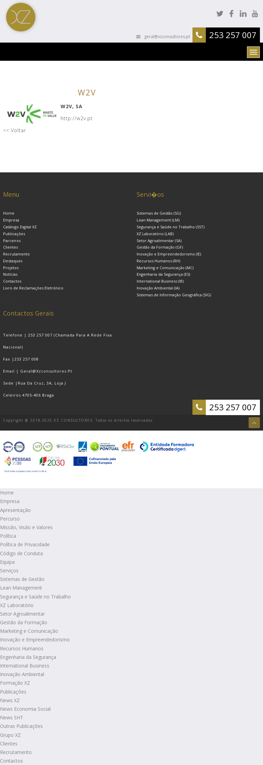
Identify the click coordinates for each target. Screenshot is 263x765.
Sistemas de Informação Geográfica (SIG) (174, 294)
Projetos (10, 267)
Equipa (7, 562)
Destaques (12, 260)
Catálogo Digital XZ (20, 226)
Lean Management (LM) (158, 219)
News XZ (10, 700)
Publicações (14, 233)
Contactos (12, 281)
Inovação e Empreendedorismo (35, 639)
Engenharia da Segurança (28, 657)
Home (8, 213)
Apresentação (15, 510)
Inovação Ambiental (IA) (158, 287)
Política (8, 536)
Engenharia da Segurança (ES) (163, 274)
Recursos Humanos (21, 648)
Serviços (9, 570)
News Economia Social (25, 709)
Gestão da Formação (23, 622)
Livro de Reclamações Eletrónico (33, 287)
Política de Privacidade (25, 544)
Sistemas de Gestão (22, 579)
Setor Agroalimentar (22, 613)
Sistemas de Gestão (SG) (159, 213)
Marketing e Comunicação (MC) (165, 267)
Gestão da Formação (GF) (160, 247)
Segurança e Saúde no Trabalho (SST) (170, 226)
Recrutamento (16, 253)
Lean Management (21, 587)
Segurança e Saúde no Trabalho (35, 596)
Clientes (10, 247)
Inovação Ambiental (22, 674)
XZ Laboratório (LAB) (155, 233)
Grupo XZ (10, 735)
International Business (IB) (160, 281)
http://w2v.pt (77, 118)
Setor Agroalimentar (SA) (159, 240)
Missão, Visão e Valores (26, 527)
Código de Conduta (21, 553)
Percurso (10, 518)
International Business (24, 665)
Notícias (10, 274)
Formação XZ (15, 683)
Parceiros (12, 240)
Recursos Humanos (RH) (158, 260)
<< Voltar (14, 130)
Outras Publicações (21, 726)
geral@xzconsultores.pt (166, 36)
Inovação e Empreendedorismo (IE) (169, 253)
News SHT (11, 717)
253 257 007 (232, 35)
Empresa (11, 219)
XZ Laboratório (17, 605)
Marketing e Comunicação (29, 631)
